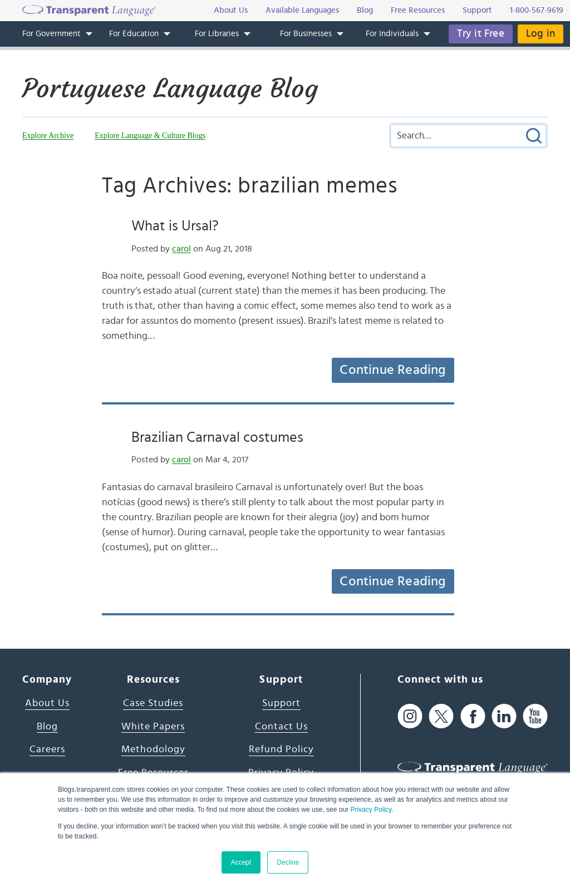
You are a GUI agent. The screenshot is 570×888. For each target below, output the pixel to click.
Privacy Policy (370, 809)
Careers (47, 749)
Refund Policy (281, 749)
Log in (540, 33)
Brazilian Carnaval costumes (217, 437)
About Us (47, 703)
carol (181, 248)
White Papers (153, 727)
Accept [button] (241, 862)
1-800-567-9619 (536, 10)
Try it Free (480, 33)
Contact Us (281, 727)
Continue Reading (392, 370)
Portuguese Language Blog (170, 88)
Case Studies (153, 703)
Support (281, 703)
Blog (47, 727)
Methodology (153, 749)
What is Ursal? (175, 226)
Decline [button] (288, 862)
